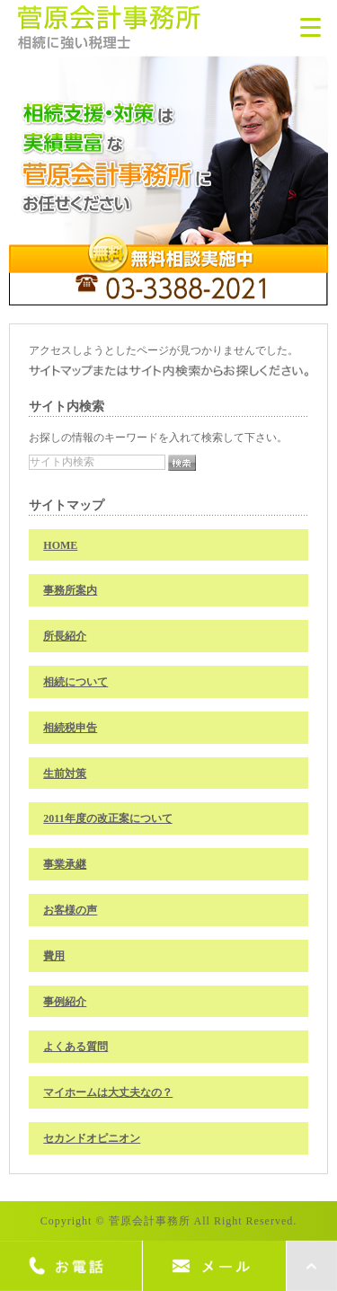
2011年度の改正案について (107, 818)
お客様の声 (70, 910)
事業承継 (64, 864)
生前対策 (64, 773)
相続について (75, 682)
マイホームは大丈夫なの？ (108, 1092)
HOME (60, 545)
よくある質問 (75, 1046)
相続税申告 (70, 727)
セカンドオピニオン (91, 1138)
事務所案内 (70, 590)
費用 (54, 956)
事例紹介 (64, 1001)
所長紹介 (64, 636)
